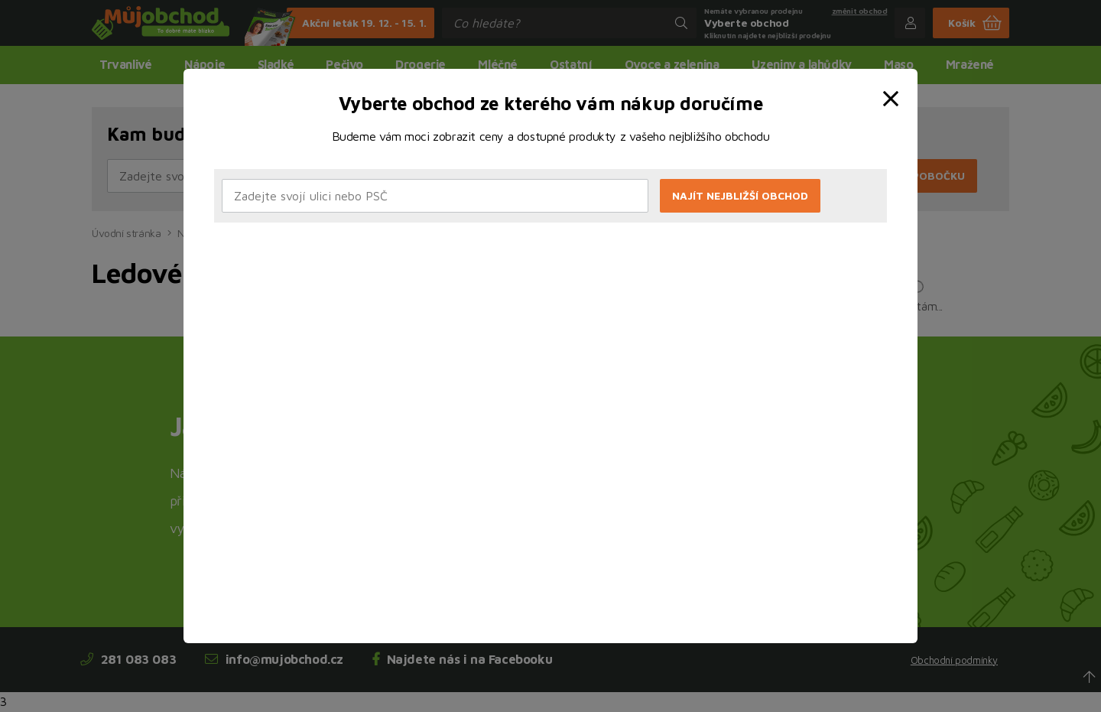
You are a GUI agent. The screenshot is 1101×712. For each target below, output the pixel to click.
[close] (894, 86)
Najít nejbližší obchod (740, 195)
